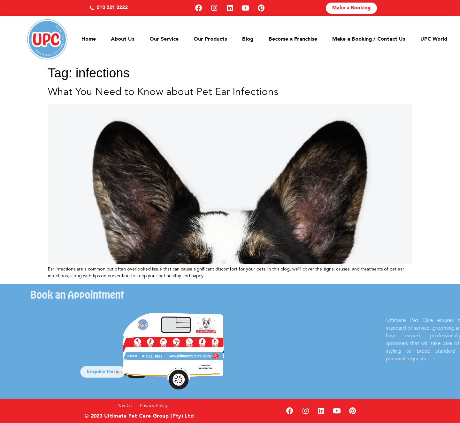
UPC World (433, 39)
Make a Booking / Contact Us (368, 39)
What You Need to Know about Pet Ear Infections (163, 92)
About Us (122, 39)
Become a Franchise (293, 39)
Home (88, 39)
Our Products (210, 39)
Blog (247, 39)
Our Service (164, 39)
